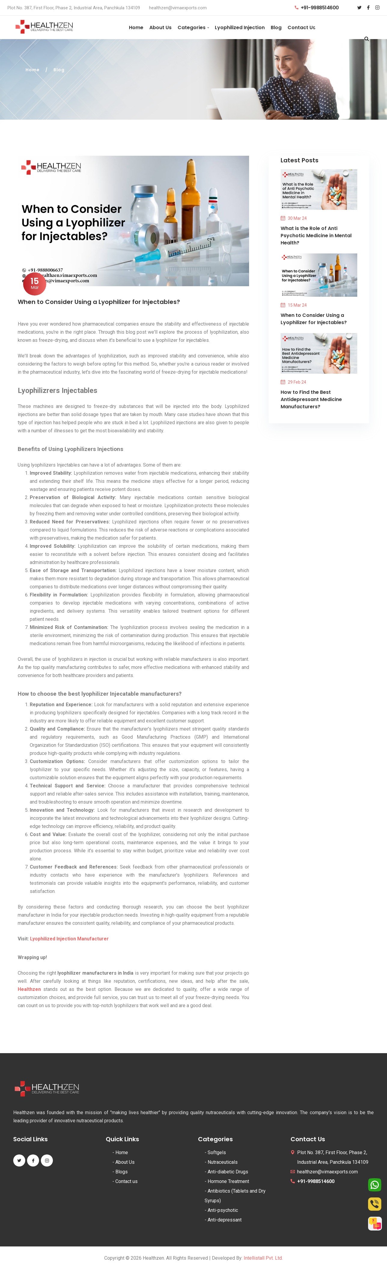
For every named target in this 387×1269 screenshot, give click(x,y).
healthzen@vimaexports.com (178, 8)
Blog (276, 27)
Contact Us (301, 27)
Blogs (121, 1172)
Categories (192, 27)
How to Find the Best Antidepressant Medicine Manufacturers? (311, 399)
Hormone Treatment (228, 1181)
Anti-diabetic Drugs (228, 1172)
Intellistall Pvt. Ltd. (263, 1258)
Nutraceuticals (223, 1162)
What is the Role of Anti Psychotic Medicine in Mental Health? (316, 235)
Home (136, 27)
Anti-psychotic (223, 1210)
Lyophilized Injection (240, 27)
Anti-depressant (225, 1220)
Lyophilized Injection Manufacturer (69, 939)
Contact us (126, 1181)
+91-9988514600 (317, 7)
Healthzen (29, 989)
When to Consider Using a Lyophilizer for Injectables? (314, 319)
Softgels (217, 1152)
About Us (160, 27)
